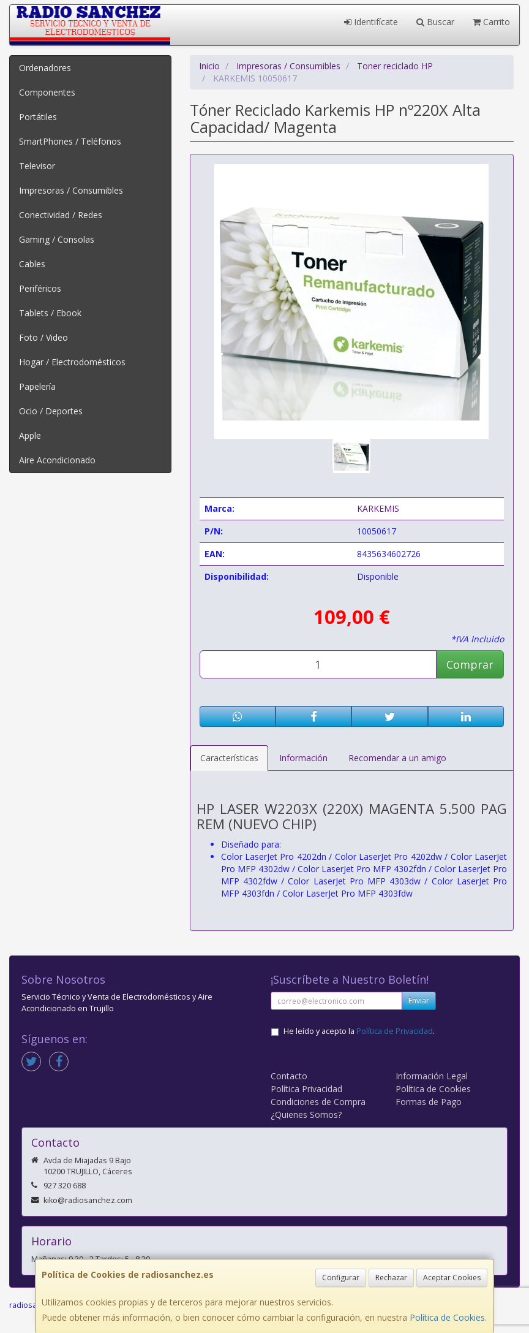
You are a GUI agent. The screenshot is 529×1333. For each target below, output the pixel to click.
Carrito (491, 22)
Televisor (37, 166)
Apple (30, 435)
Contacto (289, 1076)
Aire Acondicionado (57, 460)
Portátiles (38, 117)
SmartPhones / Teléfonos (70, 141)
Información (303, 758)
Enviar (418, 1000)
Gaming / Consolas (56, 239)
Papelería (37, 386)
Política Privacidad (306, 1089)
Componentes (47, 92)
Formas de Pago (429, 1101)
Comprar (469, 664)
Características (229, 758)
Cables (32, 264)
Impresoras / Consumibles (71, 190)
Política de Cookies (447, 1317)
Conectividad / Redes (60, 215)
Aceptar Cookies (452, 1277)
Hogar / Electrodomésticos (72, 362)
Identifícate (371, 22)
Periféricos (40, 288)
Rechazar (391, 1277)
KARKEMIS (378, 508)
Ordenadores (45, 68)
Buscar (435, 22)
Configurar (340, 1277)
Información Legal (432, 1076)
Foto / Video (43, 337)
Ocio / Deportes (51, 411)
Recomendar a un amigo (397, 758)
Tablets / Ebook (50, 313)
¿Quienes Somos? (306, 1114)
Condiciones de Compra (318, 1101)
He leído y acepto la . (359, 1031)
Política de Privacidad (394, 1031)
